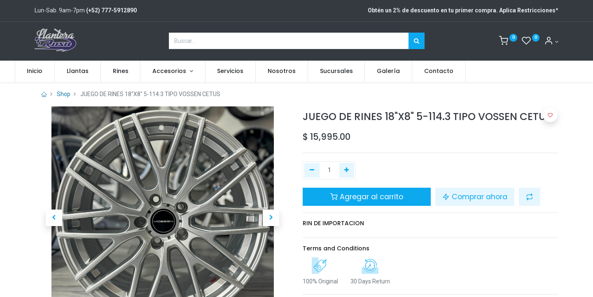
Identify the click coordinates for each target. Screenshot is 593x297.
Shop (63, 94)
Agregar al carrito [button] (366, 197)
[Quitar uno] (312, 170)
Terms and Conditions (336, 248)
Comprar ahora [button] (474, 197)
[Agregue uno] (347, 170)
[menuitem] (55, 71)
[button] (54, 218)
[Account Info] (551, 41)
